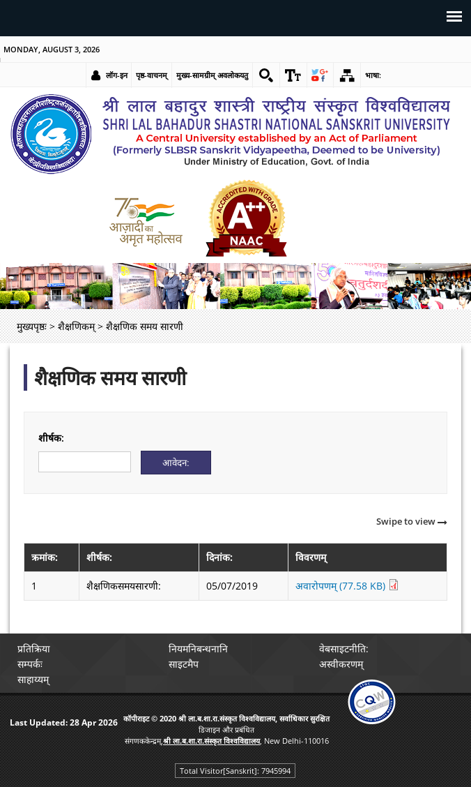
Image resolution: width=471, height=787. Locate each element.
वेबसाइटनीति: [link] (344, 648)
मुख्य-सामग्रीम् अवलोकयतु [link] (212, 75)
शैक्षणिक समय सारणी (110, 377)
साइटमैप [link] (184, 663)
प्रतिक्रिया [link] (34, 648)
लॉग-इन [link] (117, 75)
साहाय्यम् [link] (33, 679)
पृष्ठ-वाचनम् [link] (151, 75)
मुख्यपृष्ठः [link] (32, 326)
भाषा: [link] (374, 75)
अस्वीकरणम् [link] (341, 663)
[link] (266, 75)
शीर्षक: (51, 437)
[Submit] (176, 462)
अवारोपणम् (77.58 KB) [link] (347, 585)
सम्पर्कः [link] (30, 663)
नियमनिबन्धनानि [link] (198, 648)
